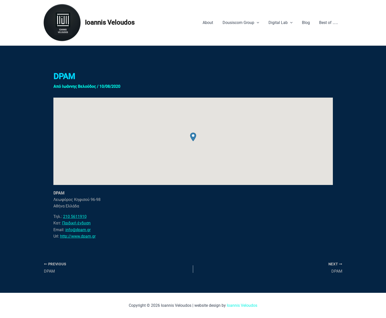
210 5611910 (75, 216)
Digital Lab (284, 23)
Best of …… (329, 22)
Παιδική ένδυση (76, 223)
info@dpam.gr (78, 229)
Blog (308, 22)
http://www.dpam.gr (78, 236)
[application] (261, 23)
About (214, 22)
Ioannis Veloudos (109, 22)
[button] (193, 137)
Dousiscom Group (245, 23)
